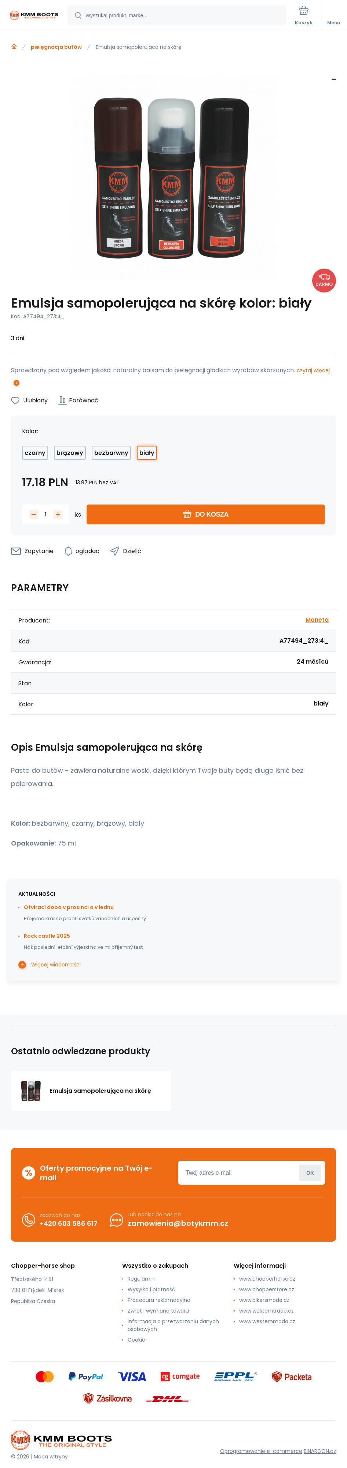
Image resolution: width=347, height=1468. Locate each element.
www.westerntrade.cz (266, 1310)
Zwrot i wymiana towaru (158, 1310)
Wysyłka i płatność (151, 1289)
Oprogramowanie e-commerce (261, 1451)
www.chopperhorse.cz (267, 1278)
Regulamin (141, 1278)
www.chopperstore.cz (266, 1289)
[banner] (34, 16)
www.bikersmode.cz (264, 1300)
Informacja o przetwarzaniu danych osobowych (173, 1325)
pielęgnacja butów (56, 47)
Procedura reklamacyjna (159, 1300)
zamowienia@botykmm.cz (178, 1223)
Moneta (317, 619)
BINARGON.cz (320, 1451)
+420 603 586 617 (69, 1223)
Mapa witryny (51, 1456)
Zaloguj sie (310, 1172)
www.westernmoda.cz (267, 1321)
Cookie (136, 1339)
